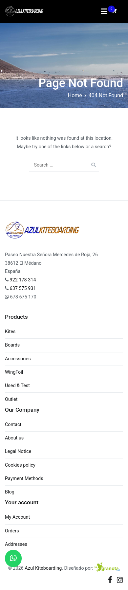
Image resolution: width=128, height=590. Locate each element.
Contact (13, 424)
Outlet (11, 399)
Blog (9, 492)
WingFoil (14, 372)
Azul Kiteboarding (43, 568)
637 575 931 (23, 288)
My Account (17, 517)
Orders (12, 531)
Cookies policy (20, 465)
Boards (12, 345)
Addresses (16, 544)
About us (14, 438)
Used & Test (17, 385)
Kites (10, 331)
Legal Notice (18, 451)
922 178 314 (22, 280)
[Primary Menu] (104, 11)
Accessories (18, 359)
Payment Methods (24, 478)
